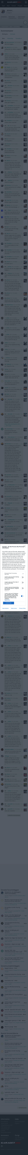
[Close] (25, 546)
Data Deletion (5, 608)
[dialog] (14, 577)
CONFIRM (8, 603)
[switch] (22, 577)
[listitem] (14, 574)
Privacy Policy (22, 608)
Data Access (14, 608)
